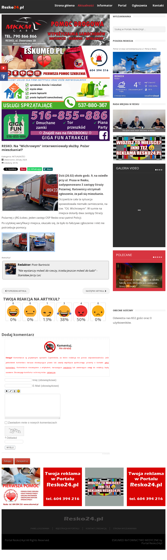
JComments (106, 464)
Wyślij (10, 458)
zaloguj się (51, 383)
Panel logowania (40, 538)
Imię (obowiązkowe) (44, 390)
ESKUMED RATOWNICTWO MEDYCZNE (135, 550)
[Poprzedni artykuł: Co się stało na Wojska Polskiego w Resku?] (16, 301)
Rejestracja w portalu (67, 538)
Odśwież (12, 448)
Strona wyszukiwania (125, 538)
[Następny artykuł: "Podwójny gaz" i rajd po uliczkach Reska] (96, 301)
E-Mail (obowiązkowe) (46, 395)
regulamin (67, 378)
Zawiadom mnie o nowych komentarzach (32, 432)
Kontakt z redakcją (96, 538)
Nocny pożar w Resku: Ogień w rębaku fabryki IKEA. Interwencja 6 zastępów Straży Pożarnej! (139, 252)
